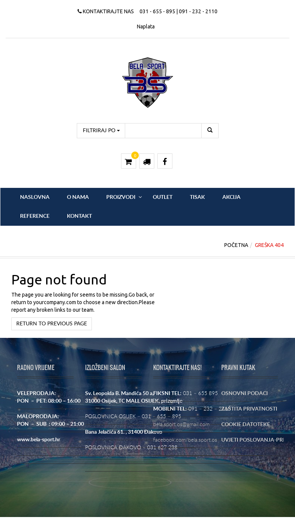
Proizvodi (120, 197)
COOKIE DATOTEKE (245, 424)
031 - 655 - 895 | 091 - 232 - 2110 (178, 11)
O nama (78, 197)
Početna (236, 245)
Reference (35, 216)
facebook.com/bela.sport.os (185, 440)
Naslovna (35, 197)
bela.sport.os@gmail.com (181, 424)
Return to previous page (51, 323)
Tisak (197, 197)
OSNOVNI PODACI (244, 393)
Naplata (146, 26)
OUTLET (162, 197)
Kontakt (79, 216)
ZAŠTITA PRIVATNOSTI (249, 409)
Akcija (231, 197)
